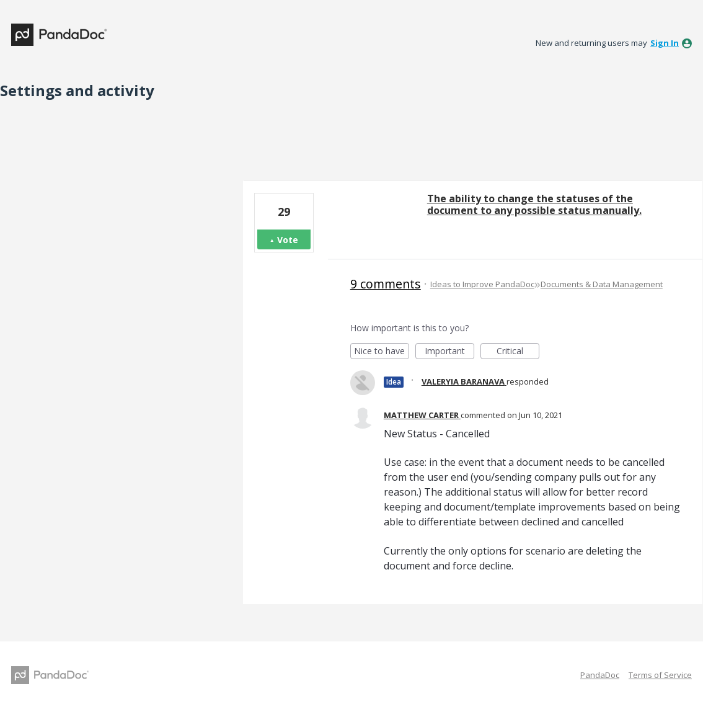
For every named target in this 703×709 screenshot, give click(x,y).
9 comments (385, 283)
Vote (287, 240)
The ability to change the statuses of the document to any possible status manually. (534, 204)
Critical (518, 352)
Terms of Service (660, 674)
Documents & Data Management (602, 284)
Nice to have (381, 352)
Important (449, 352)
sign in (664, 42)
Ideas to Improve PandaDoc (482, 284)
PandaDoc (599, 674)
